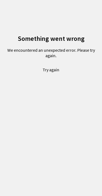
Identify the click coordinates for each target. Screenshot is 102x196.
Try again (51, 69)
